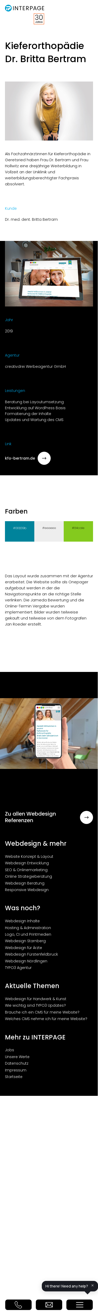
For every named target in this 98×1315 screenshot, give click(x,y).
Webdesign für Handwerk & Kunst (35, 998)
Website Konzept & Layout (29, 856)
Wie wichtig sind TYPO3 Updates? (35, 1005)
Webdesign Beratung (24, 883)
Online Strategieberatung (28, 876)
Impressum (15, 1070)
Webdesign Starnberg (25, 941)
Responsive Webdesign (27, 889)
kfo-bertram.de (28, 458)
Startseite (13, 1076)
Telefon (18, 1305)
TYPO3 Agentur (18, 967)
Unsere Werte (17, 1056)
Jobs (9, 1050)
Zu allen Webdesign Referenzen (49, 817)
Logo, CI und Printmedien (28, 934)
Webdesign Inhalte (22, 921)
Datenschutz (16, 1063)
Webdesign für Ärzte (23, 947)
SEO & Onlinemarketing (26, 869)
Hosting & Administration (28, 927)
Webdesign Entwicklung (27, 863)
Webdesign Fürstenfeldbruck (31, 954)
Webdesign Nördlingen (26, 961)
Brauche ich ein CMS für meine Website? (42, 1012)
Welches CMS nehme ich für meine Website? (46, 1018)
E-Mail (49, 1305)
